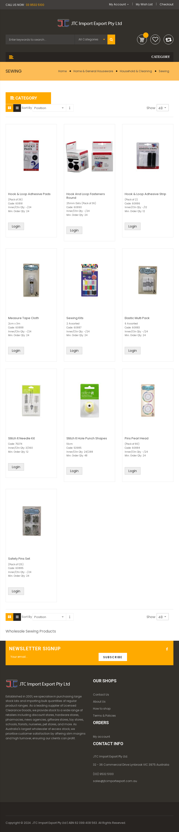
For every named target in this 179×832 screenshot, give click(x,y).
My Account (117, 4)
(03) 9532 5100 (103, 774)
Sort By (27, 108)
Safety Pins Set (19, 558)
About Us (99, 702)
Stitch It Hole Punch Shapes (86, 438)
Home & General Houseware (93, 71)
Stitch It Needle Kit (21, 438)
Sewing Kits (74, 318)
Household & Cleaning (136, 71)
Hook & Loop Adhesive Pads (29, 194)
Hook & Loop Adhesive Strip (145, 194)
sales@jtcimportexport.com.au (115, 781)
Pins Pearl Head (136, 438)
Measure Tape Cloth (23, 318)
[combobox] (40, 39)
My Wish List (144, 4)
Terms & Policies (104, 716)
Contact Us (101, 695)
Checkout (166, 4)
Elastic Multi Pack (137, 318)
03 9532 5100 (35, 5)
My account (101, 737)
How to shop (101, 709)
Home (62, 71)
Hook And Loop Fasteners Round (85, 196)
